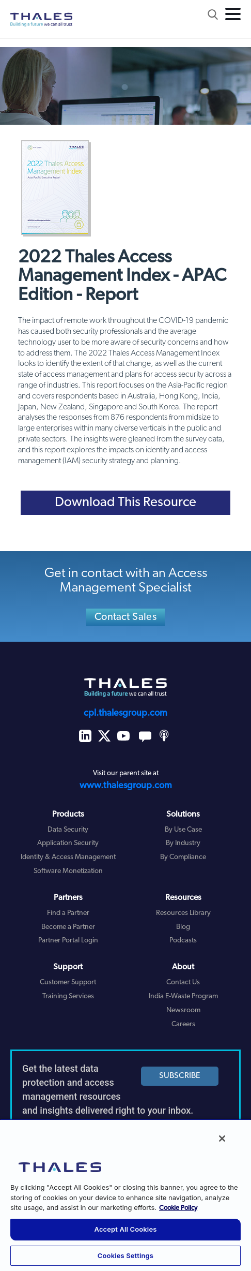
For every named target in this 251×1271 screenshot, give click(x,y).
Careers (183, 1024)
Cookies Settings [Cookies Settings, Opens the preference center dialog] (125, 1255)
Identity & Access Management (68, 857)
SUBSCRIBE (179, 1076)
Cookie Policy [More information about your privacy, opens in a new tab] (178, 1208)
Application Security (68, 843)
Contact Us (183, 982)
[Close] (222, 1138)
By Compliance (183, 857)
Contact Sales (125, 617)
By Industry (183, 843)
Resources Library (183, 913)
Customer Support (68, 982)
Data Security (68, 830)
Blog (183, 927)
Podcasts (183, 940)
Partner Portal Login (68, 940)
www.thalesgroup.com (126, 786)
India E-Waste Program (183, 996)
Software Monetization (68, 871)
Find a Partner (68, 913)
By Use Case (183, 830)
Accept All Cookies (126, 1229)
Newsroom (183, 1010)
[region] (125, 1195)
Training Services (68, 996)
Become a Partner (68, 927)
